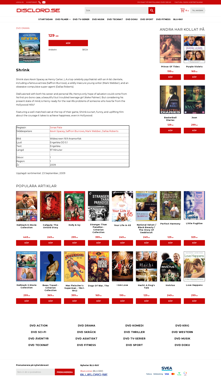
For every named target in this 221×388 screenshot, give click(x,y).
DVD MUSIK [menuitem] (98, 19)
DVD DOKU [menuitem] (132, 19)
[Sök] (151, 10)
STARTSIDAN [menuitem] (45, 19)
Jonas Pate (56, 127)
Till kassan (197, 10)
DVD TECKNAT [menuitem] (115, 19)
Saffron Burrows (75, 131)
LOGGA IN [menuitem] (20, 2)
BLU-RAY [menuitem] (178, 19)
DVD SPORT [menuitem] (146, 19)
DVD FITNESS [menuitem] (163, 19)
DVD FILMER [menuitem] (61, 19)
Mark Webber (93, 131)
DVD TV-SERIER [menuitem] (81, 19)
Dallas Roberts (110, 131)
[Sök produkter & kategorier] (116, 10)
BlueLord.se (86, 371)
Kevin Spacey (57, 131)
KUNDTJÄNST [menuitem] (31, 2)
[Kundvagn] (192, 10)
